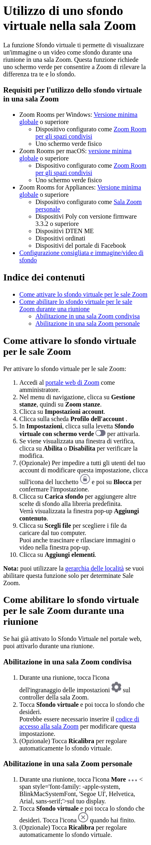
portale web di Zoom (72, 382)
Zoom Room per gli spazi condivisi (91, 133)
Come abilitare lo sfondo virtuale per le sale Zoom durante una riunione (75, 305)
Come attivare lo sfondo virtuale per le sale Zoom (83, 294)
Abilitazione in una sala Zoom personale (87, 323)
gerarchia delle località (94, 568)
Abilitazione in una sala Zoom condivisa (87, 316)
